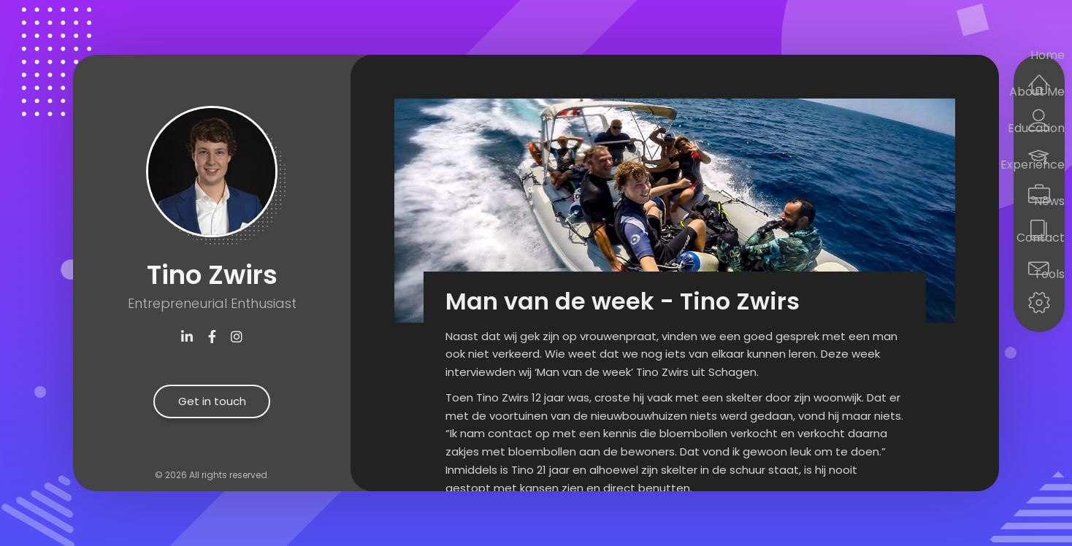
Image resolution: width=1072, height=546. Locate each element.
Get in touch (212, 401)
